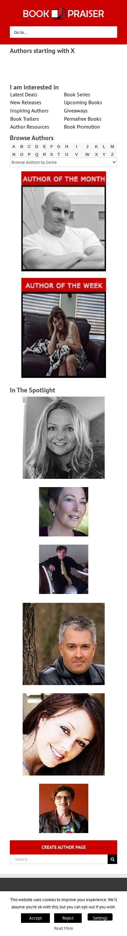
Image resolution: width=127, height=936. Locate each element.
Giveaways (76, 110)
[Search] (112, 859)
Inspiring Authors (29, 110)
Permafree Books (82, 118)
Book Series (77, 94)
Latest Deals (23, 94)
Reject (68, 918)
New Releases (25, 102)
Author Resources (29, 126)
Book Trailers (24, 118)
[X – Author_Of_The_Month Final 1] (63, 173)
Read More (63, 928)
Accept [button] (35, 918)
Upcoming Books (83, 102)
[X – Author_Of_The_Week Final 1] (63, 280)
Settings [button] (100, 918)
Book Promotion (82, 126)
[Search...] (59, 859)
